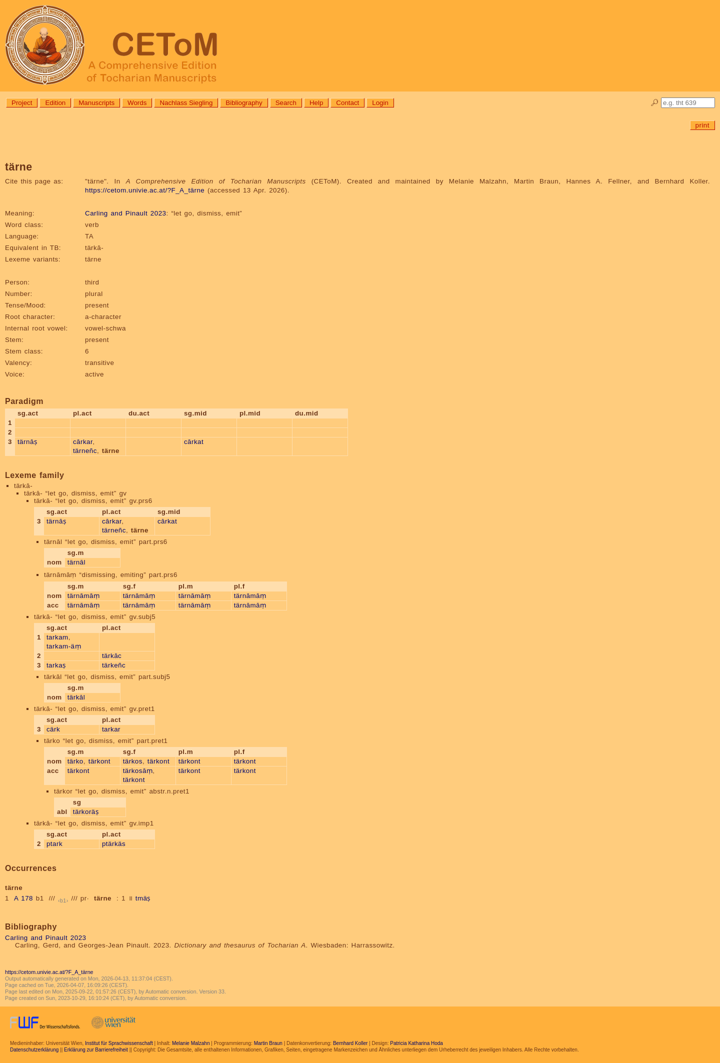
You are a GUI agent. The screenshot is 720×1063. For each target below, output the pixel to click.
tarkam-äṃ (63, 646)
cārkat (194, 442)
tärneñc (85, 450)
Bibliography (244, 102)
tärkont (99, 761)
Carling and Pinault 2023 (125, 213)
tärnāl (77, 562)
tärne (103, 898)
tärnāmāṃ (84, 596)
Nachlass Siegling (186, 102)
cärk (53, 729)
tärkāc (112, 656)
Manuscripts (96, 102)
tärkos (132, 761)
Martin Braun (268, 1043)
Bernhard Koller (350, 1043)
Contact (347, 102)
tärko (76, 761)
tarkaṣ (56, 665)
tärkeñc (114, 665)
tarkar (111, 729)
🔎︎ (654, 102)
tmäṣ (143, 898)
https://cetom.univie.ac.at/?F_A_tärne (144, 190)
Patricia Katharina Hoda (416, 1043)
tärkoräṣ (85, 812)
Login (380, 102)
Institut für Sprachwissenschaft (119, 1043)
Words (137, 102)
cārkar (82, 442)
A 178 (23, 898)
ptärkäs (114, 844)
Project (22, 102)
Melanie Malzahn (191, 1043)
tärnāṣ (27, 442)
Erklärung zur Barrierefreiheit (96, 1049)
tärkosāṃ (138, 770)
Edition (55, 102)
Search (286, 102)
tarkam (57, 637)
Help (316, 102)
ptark (54, 844)
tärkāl (77, 697)
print (703, 125)
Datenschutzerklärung (34, 1049)
